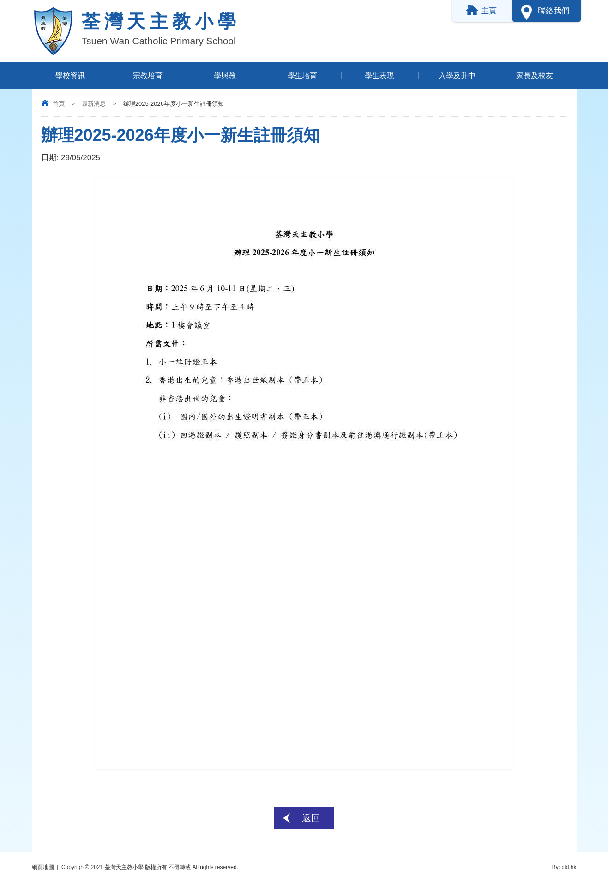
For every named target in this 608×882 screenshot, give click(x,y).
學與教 (225, 75)
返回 (311, 818)
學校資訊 (70, 75)
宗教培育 (148, 75)
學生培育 (302, 75)
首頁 (59, 103)
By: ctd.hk (564, 867)
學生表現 (379, 75)
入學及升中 (457, 75)
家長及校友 (534, 75)
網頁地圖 (43, 867)
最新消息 (94, 103)
